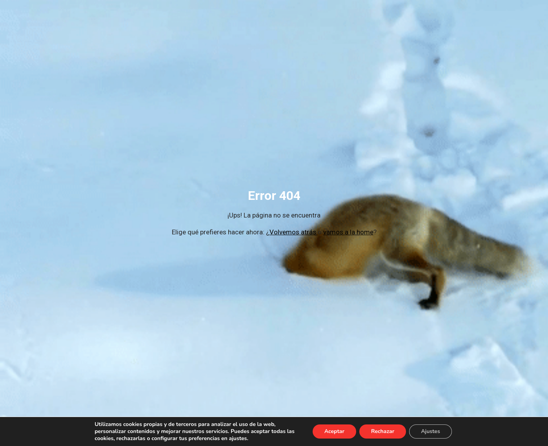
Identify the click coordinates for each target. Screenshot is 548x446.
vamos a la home (348, 232)
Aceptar (334, 431)
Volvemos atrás (293, 232)
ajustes (238, 438)
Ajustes (430, 431)
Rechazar (382, 431)
